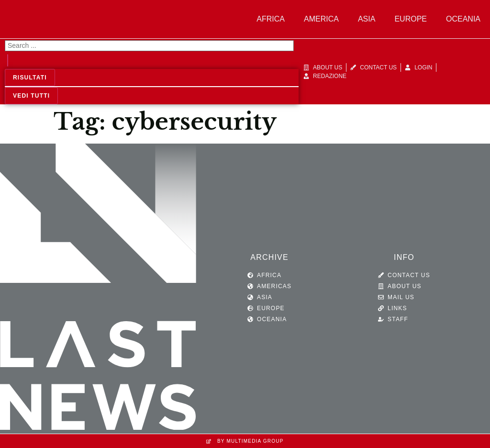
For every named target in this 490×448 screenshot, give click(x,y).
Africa (270, 19)
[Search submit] (7, 60)
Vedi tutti (31, 95)
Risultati (30, 77)
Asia (366, 19)
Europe (410, 19)
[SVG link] (98, 289)
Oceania (463, 19)
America (321, 19)
